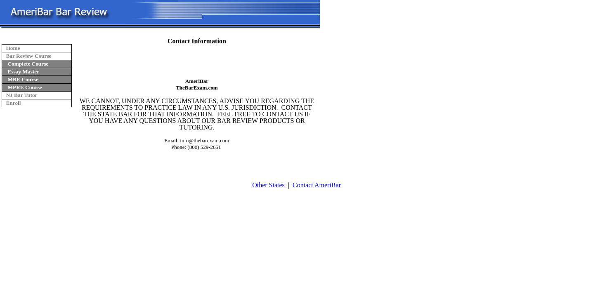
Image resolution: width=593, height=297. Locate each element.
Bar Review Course (28, 56)
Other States (268, 185)
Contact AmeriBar (317, 185)
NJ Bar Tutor (21, 95)
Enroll (13, 103)
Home (13, 48)
